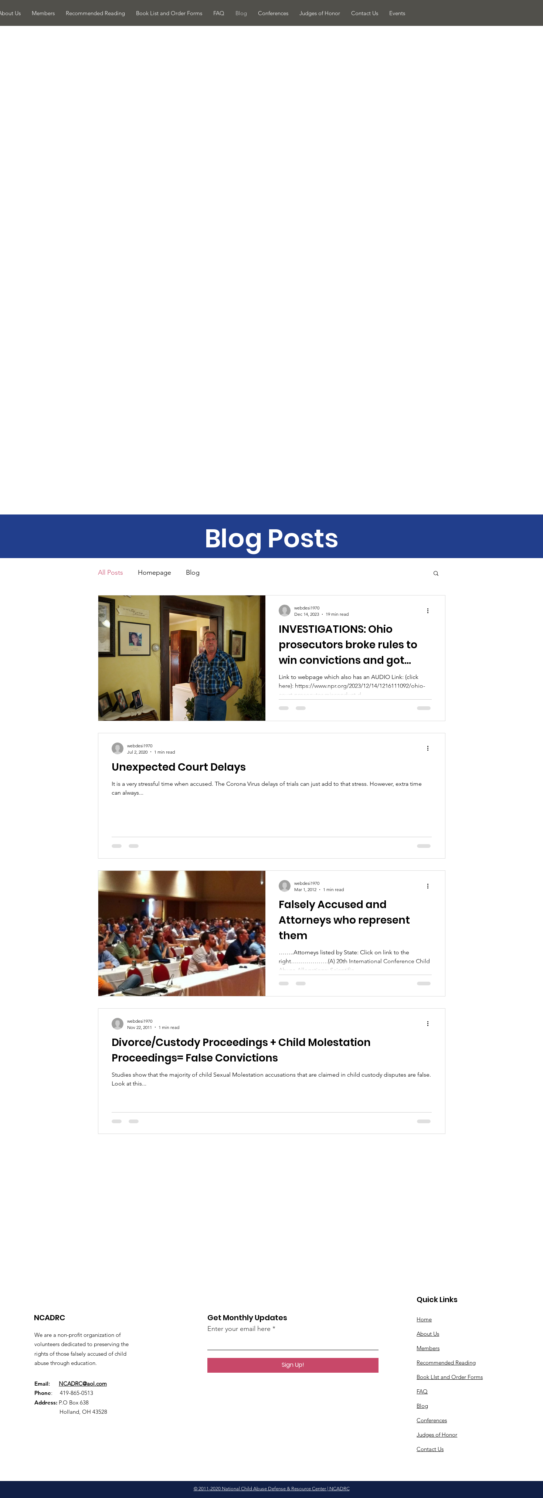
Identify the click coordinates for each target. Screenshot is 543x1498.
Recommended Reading (446, 1362)
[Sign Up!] (293, 1365)
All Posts (110, 572)
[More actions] (430, 610)
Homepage (154, 572)
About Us (428, 1333)
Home (424, 1319)
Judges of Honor (437, 1434)
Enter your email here (239, 1328)
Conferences (432, 1420)
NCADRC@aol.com (83, 1383)
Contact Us (430, 1449)
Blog (193, 572)
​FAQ (422, 1391)
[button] (436, 574)
